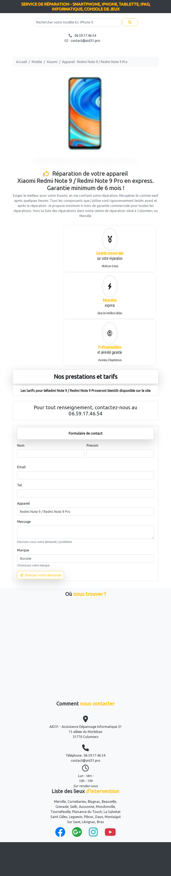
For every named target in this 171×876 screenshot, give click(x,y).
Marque (23, 550)
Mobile (37, 62)
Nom (20, 445)
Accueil (21, 62)
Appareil (23, 503)
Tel (19, 485)
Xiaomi (52, 62)
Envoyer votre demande (40, 575)
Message (24, 521)
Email (21, 467)
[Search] (77, 22)
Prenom (92, 445)
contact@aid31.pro (85, 760)
